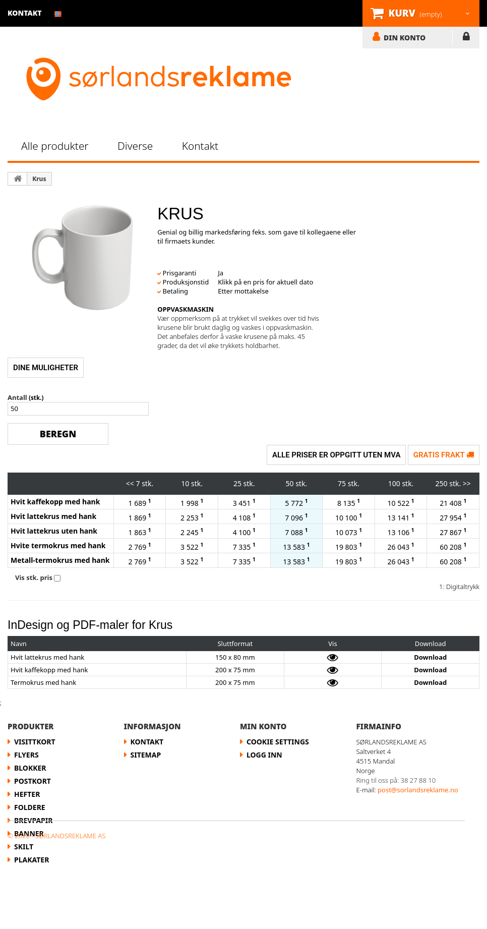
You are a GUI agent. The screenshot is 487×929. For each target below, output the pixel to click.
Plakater (31, 859)
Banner (29, 833)
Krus (39, 179)
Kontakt (200, 146)
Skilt (23, 846)
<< (130, 483)
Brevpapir (33, 820)
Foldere (29, 807)
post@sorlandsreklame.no (418, 789)
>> (467, 483)
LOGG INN (466, 38)
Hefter (27, 794)
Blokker (30, 768)
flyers (26, 755)
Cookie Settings (278, 741)
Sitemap (146, 755)
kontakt (25, 13)
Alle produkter (55, 146)
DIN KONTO (404, 37)
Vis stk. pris (33, 577)
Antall (17, 397)
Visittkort (34, 741)
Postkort (32, 781)
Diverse (135, 146)
